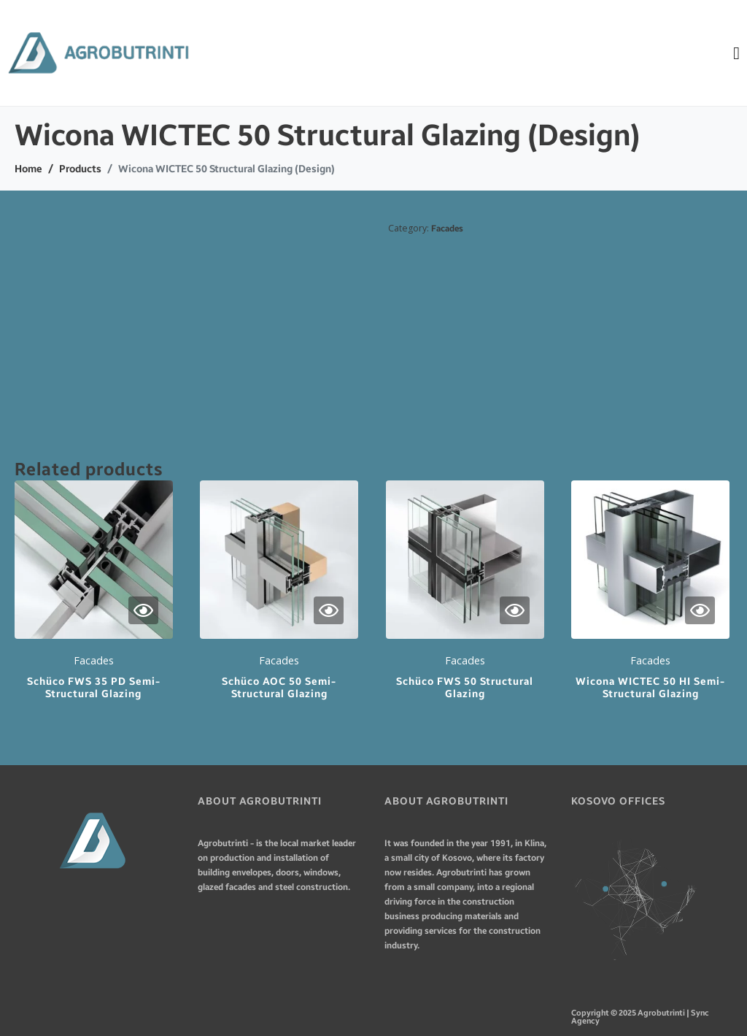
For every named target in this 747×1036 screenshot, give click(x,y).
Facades (447, 228)
